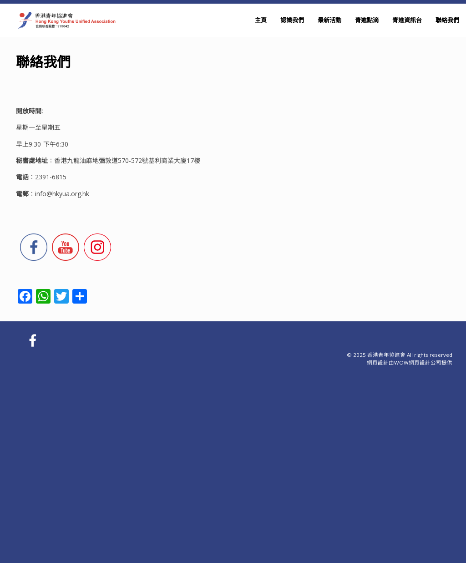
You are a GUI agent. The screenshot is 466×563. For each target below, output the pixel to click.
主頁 (261, 20)
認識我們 (292, 20)
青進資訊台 (407, 20)
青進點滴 (367, 20)
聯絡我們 (447, 20)
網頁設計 (378, 362)
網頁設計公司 (425, 362)
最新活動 (329, 20)
